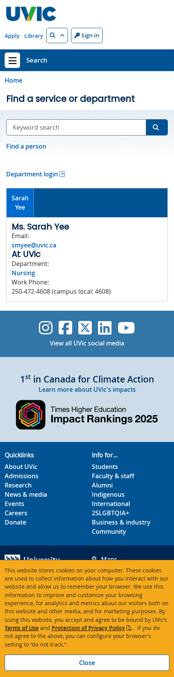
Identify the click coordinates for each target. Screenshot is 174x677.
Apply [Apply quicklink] (12, 35)
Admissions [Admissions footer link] (22, 476)
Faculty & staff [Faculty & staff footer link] (113, 476)
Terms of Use (22, 627)
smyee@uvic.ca (34, 245)
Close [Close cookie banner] (87, 662)
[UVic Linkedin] (104, 327)
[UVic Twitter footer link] (85, 327)
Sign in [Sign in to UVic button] (86, 35)
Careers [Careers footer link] (16, 513)
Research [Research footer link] (18, 485)
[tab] (20, 202)
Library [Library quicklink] (33, 35)
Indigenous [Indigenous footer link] (108, 494)
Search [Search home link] (36, 60)
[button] (57, 35)
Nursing (23, 273)
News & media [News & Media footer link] (26, 494)
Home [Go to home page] (13, 80)
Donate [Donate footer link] (15, 522)
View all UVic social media (87, 343)
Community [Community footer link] (109, 531)
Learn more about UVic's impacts (87, 389)
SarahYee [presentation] (20, 203)
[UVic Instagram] (45, 327)
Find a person (26, 146)
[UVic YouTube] (126, 327)
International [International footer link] (111, 503)
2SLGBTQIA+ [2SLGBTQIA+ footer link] (110, 513)
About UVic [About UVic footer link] (21, 466)
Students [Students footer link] (105, 466)
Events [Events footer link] (14, 503)
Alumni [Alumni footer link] (102, 485)
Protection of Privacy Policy (88, 627)
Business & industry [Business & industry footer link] (121, 522)
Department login (32, 174)
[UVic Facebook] (65, 327)
